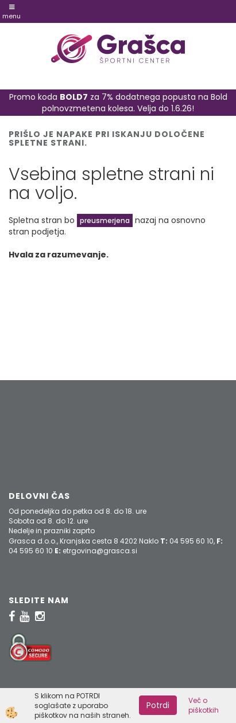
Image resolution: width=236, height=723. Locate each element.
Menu (11, 12)
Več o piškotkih (203, 705)
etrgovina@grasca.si (100, 551)
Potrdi (157, 705)
